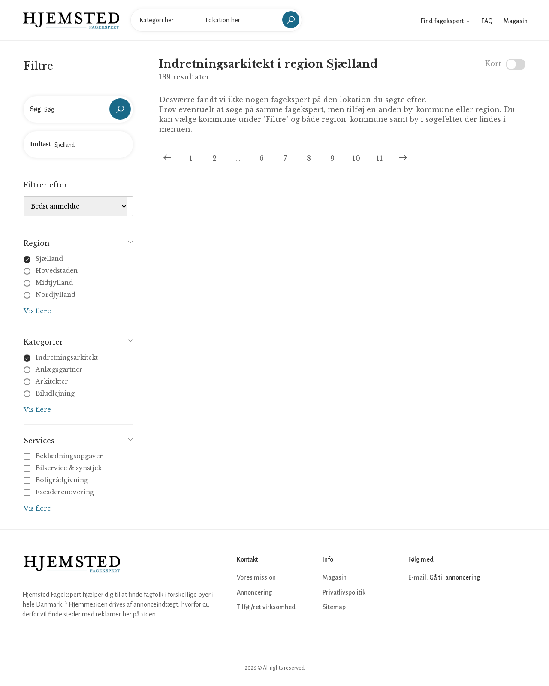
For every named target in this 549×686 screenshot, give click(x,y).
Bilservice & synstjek (63, 468)
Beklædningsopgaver (64, 456)
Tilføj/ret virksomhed (266, 607)
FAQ (487, 21)
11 (379, 158)
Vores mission (256, 577)
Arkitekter (52, 381)
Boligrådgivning (56, 480)
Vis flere (37, 311)
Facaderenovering (59, 492)
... (238, 158)
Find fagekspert (446, 21)
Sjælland (49, 259)
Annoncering (254, 592)
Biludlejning (55, 393)
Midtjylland (54, 283)
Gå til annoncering (454, 577)
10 (356, 158)
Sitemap (334, 607)
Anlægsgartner (59, 369)
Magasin (516, 21)
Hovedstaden (57, 271)
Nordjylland (55, 295)
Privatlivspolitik (344, 592)
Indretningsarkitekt (67, 357)
